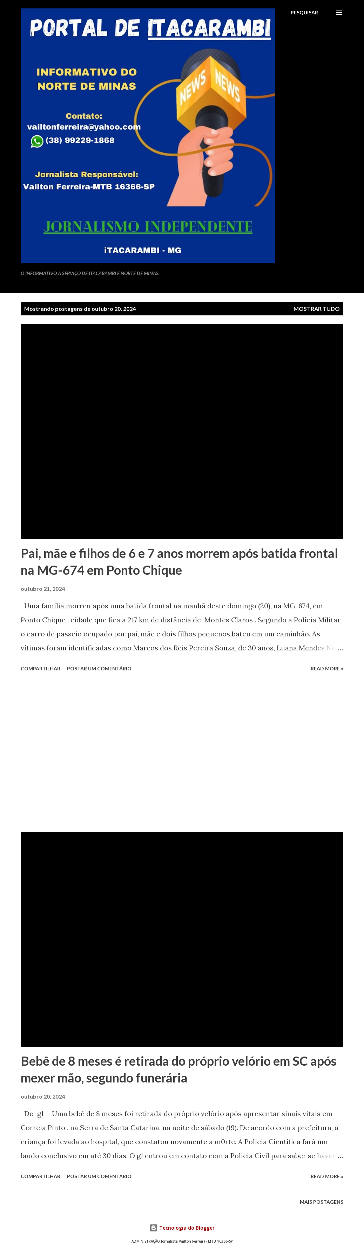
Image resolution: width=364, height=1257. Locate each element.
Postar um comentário (99, 668)
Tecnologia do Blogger (182, 1227)
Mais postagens (321, 1202)
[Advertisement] (182, 753)
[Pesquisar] (304, 12)
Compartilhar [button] (40, 668)
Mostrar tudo (317, 308)
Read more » (327, 668)
